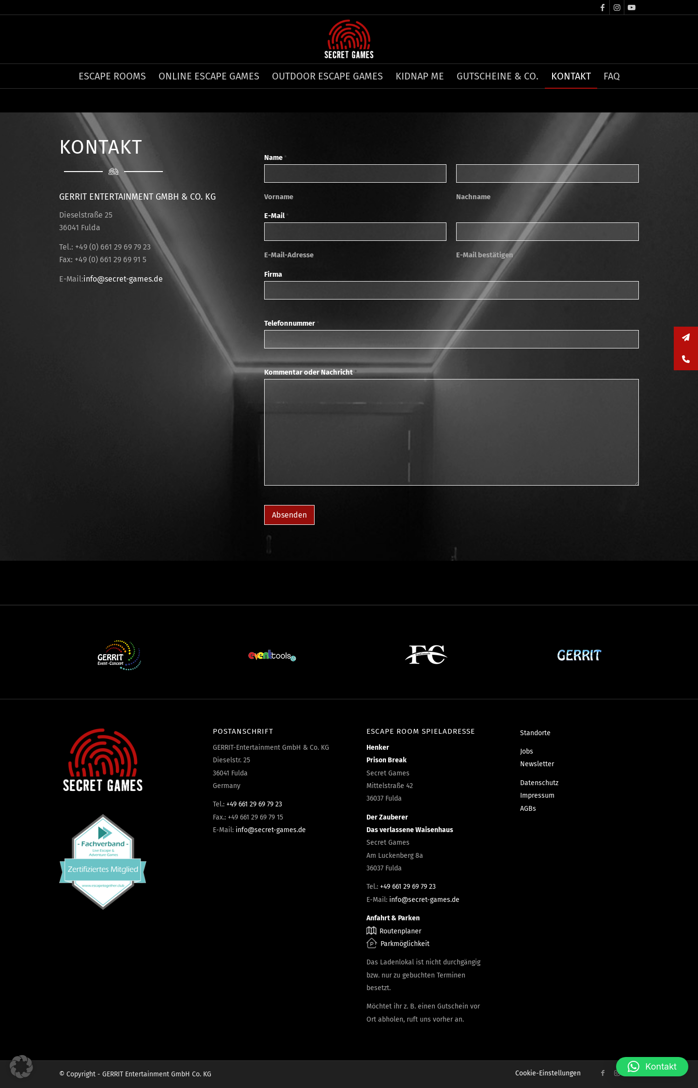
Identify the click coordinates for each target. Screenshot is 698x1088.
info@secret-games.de (123, 279)
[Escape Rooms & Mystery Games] (349, 39)
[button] (21, 1066)
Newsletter (537, 764)
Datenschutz (539, 783)
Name (275, 157)
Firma (273, 274)
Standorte (535, 733)
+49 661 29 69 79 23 (254, 804)
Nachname (473, 196)
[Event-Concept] (119, 655)
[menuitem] (112, 76)
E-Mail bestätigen (484, 255)
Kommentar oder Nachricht (310, 372)
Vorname (278, 196)
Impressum (537, 795)
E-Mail (276, 215)
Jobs (526, 751)
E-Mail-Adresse (289, 255)
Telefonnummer (291, 323)
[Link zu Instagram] (617, 7)
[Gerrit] (579, 655)
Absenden (289, 515)
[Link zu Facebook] (602, 7)
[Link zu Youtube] (631, 7)
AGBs (528, 808)
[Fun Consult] (425, 655)
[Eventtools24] (272, 655)
